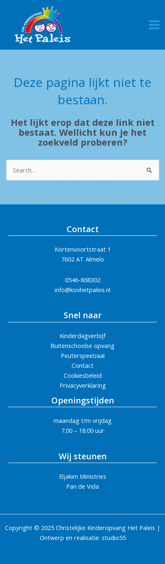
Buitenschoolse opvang (82, 345)
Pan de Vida (82, 486)
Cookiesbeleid (83, 375)
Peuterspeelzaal (83, 355)
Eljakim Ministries (82, 476)
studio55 (114, 537)
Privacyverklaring (83, 385)
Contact (82, 365)
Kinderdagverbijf (82, 335)
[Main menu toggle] (154, 25)
